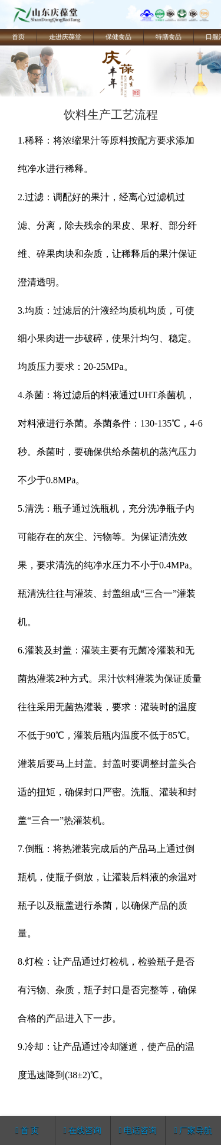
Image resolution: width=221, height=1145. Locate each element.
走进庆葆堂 (65, 37)
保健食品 (118, 37)
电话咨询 (138, 1130)
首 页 (27, 1130)
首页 (18, 37)
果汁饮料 (117, 679)
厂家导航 (193, 1130)
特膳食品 (169, 37)
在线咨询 (83, 1130)
